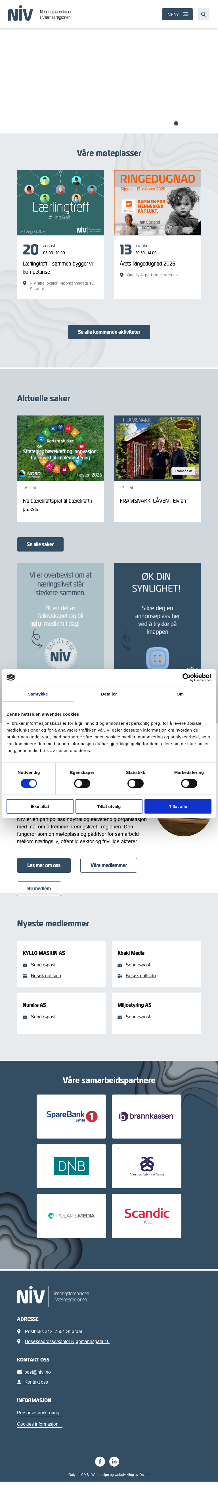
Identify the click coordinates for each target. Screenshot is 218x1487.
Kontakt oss (33, 1387)
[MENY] (177, 14)
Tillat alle (178, 806)
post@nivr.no (35, 1377)
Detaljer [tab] (109, 694)
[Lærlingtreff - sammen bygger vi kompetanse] (60, 267)
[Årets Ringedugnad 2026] (157, 260)
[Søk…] (203, 14)
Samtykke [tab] (38, 694)
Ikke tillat (40, 806)
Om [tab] (180, 694)
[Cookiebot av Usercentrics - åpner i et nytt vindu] (186, 677)
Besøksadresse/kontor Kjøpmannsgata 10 (67, 1346)
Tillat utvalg (109, 806)
